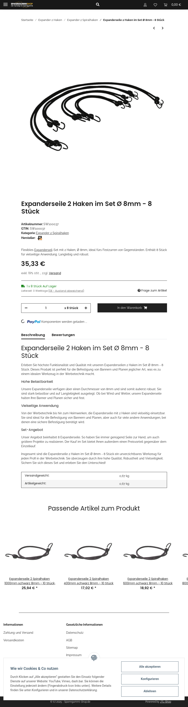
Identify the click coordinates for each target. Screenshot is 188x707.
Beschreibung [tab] (33, 334)
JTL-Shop (165, 701)
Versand (55, 273)
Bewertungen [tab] (63, 334)
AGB (69, 640)
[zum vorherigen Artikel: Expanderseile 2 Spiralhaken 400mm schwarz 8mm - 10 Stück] (154, 28)
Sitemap (72, 647)
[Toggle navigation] (5, 2)
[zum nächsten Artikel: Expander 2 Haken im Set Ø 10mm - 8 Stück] (162, 28)
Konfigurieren (150, 679)
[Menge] (46, 308)
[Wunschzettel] (155, 4)
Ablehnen (149, 691)
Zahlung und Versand (18, 632)
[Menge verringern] (26, 308)
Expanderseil (43, 250)
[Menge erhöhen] (86, 308)
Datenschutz (75, 632)
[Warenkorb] (172, 4)
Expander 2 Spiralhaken (52, 233)
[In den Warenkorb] (132, 307)
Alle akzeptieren (149, 666)
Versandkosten (13, 640)
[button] (115, 4)
